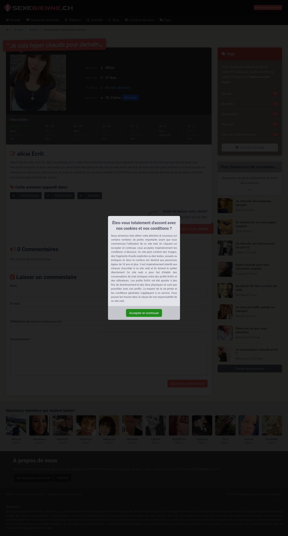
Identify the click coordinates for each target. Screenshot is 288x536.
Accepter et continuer (144, 313)
